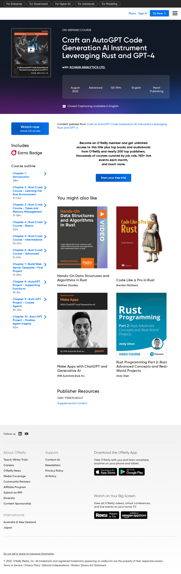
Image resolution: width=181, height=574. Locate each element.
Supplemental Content (72, 403)
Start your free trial (113, 178)
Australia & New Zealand (20, 522)
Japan (8, 527)
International (14, 515)
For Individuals (86, 3)
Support (51, 452)
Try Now (159, 13)
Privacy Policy (54, 470)
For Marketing (109, 3)
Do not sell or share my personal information (29, 553)
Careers (9, 465)
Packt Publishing (156, 89)
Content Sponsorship (17, 503)
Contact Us (52, 459)
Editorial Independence (55, 565)
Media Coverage (15, 476)
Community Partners (17, 481)
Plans (132, 13)
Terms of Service (13, 565)
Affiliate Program (15, 487)
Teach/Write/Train (16, 459)
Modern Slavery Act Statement (88, 565)
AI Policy (50, 476)
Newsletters (52, 465)
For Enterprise (14, 3)
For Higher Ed (63, 3)
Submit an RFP (13, 492)
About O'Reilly (15, 452)
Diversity (9, 498)
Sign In (142, 13)
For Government (39, 3)
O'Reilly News (12, 470)
